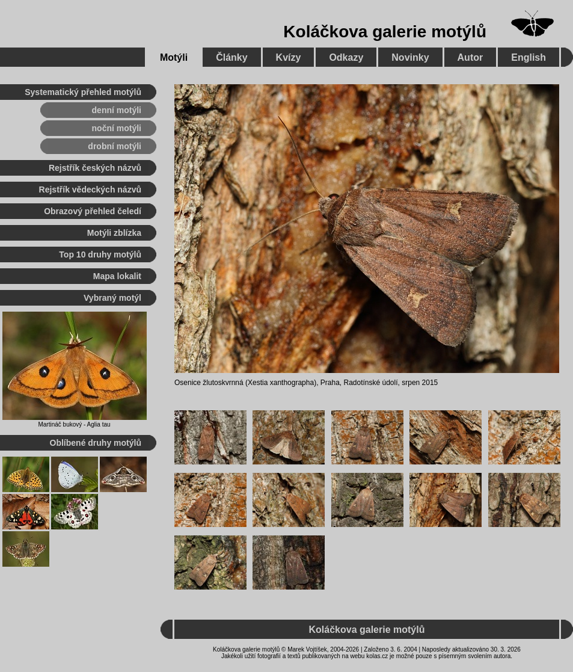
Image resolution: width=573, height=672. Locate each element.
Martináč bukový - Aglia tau (74, 424)
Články (231, 57)
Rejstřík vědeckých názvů (90, 189)
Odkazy (346, 57)
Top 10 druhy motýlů (100, 254)
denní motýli (116, 110)
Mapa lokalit (117, 276)
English (528, 57)
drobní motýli (114, 146)
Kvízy (288, 57)
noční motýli (116, 128)
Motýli (174, 57)
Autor (470, 57)
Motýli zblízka (114, 233)
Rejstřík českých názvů (95, 168)
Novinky (410, 57)
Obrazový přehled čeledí (92, 211)
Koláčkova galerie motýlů (384, 31)
